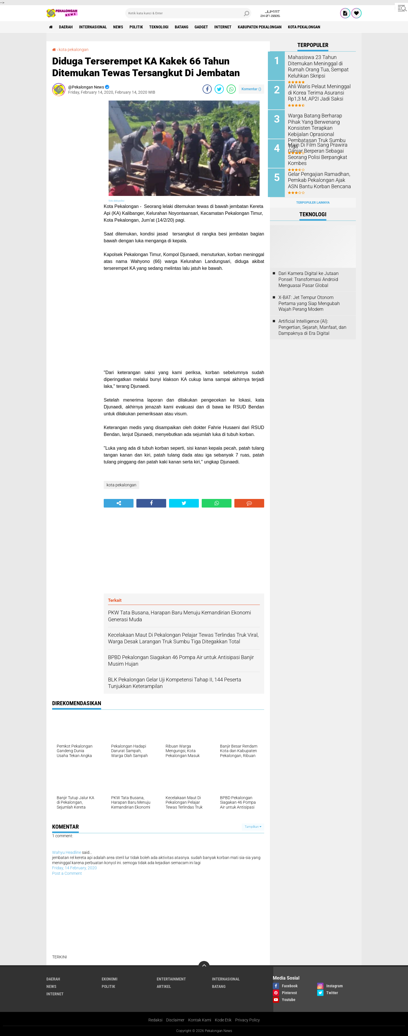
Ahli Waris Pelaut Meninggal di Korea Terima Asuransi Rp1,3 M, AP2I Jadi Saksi (318, 92)
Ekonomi (109, 978)
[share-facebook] (207, 88)
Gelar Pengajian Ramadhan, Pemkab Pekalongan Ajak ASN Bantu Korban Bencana (321, 179)
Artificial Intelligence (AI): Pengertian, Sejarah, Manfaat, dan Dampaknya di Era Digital (312, 325)
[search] (188, 13)
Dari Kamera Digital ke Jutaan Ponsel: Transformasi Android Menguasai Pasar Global (308, 278)
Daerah (66, 27)
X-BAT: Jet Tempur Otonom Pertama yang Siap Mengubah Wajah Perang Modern (309, 301)
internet (225, 27)
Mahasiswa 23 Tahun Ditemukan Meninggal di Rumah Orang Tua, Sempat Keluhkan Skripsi (317, 66)
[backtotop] (204, 966)
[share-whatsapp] (231, 88)
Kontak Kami (199, 1020)
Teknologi (160, 27)
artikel (164, 986)
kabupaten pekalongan (263, 27)
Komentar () (251, 89)
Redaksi (155, 1020)
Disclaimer (175, 1020)
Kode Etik (223, 1020)
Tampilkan (253, 827)
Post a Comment (67, 873)
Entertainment (171, 978)
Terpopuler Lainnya (312, 201)
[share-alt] (119, 503)
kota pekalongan (307, 27)
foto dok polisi (116, 200)
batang (183, 27)
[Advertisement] (75, 186)
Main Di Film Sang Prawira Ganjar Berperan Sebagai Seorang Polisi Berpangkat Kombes (317, 152)
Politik (137, 27)
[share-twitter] (219, 88)
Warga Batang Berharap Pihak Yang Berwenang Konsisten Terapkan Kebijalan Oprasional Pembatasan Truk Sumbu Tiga (320, 126)
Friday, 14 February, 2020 (74, 868)
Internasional (94, 27)
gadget (203, 27)
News (119, 27)
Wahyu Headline (66, 852)
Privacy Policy (247, 1020)
